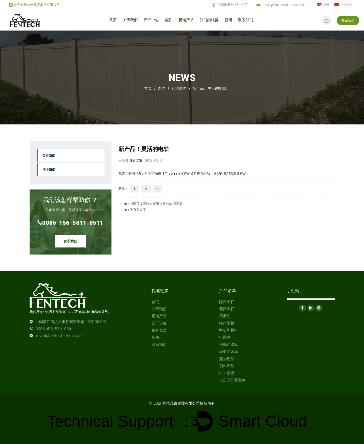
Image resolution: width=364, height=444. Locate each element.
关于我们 (130, 20)
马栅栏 (224, 316)
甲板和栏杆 (228, 330)
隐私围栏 (226, 302)
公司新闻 (48, 155)
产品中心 (151, 20)
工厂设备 (159, 323)
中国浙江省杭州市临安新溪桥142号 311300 (70, 322)
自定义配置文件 (232, 380)
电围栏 (224, 337)
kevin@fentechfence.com (281, 4)
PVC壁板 (226, 373)
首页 (113, 20)
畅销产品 (186, 20)
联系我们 (245, 20)
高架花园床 (228, 352)
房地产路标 (228, 345)
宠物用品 (226, 359)
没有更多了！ (139, 209)
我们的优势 (209, 20)
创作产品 (226, 366)
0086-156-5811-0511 (230, 4)
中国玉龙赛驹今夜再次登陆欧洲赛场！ (158, 203)
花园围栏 (226, 309)
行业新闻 (179, 88)
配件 (168, 20)
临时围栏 (226, 323)
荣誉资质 (159, 330)
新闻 (228, 20)
